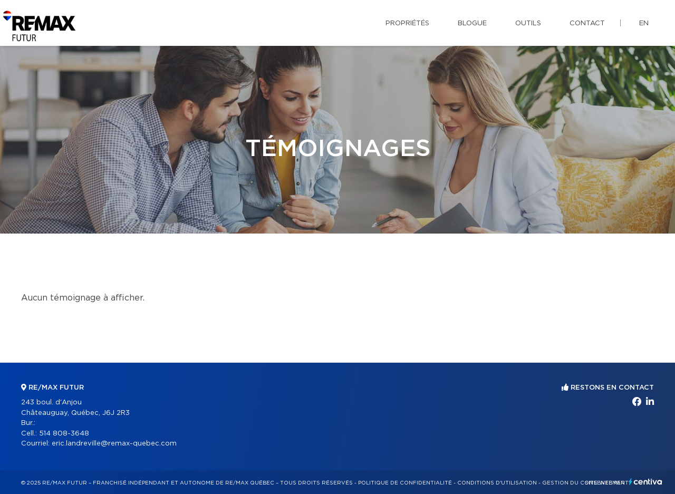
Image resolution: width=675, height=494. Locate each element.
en (644, 23)
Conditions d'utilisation (497, 483)
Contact (587, 23)
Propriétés (407, 23)
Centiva (645, 481)
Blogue (472, 23)
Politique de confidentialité (405, 483)
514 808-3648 (64, 433)
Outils (528, 23)
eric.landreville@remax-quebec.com (114, 443)
